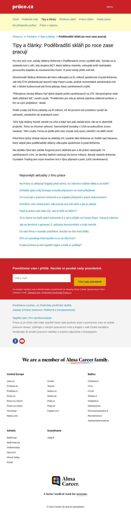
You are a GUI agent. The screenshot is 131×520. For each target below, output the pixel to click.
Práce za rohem (15, 406)
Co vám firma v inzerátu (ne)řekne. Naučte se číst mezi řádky (54, 231)
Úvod (16, 19)
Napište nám (20, 317)
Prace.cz (18, 36)
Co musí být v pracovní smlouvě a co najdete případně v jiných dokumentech (63, 197)
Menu (112, 7)
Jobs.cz (10, 381)
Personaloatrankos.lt (98, 411)
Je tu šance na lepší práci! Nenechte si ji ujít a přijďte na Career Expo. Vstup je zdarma (68, 217)
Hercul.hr (11, 452)
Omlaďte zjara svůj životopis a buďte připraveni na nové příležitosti (57, 190)
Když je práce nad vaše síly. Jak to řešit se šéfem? (48, 210)
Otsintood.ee (94, 406)
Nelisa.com (12, 416)
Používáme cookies (24, 305)
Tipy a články (48, 19)
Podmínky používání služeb (55, 305)
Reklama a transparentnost (59, 309)
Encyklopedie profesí (24, 25)
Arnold (50, 381)
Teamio (50, 386)
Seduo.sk (51, 396)
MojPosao (12, 437)
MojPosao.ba (13, 442)
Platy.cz (51, 401)
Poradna (32, 36)
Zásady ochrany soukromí (27, 309)
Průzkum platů (67, 19)
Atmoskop (12, 411)
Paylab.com (53, 411)
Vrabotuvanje (13, 447)
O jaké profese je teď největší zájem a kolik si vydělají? (50, 245)
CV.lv (90, 386)
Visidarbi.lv (93, 401)
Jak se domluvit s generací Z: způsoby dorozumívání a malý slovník (57, 224)
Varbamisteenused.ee (98, 420)
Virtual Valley (13, 457)
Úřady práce (104, 19)
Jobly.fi (50, 437)
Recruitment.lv (95, 416)
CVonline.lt (93, 381)
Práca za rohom (15, 401)
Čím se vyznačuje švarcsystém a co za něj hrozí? (47, 238)
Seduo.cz (51, 391)
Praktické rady (30, 19)
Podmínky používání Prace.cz (56, 292)
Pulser (10, 462)
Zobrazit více (34, 292)
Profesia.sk (12, 386)
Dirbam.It (92, 396)
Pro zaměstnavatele (40, 317)
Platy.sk (51, 406)
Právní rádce (86, 19)
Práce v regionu (48, 25)
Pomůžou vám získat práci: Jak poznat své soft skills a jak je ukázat (57, 204)
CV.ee (91, 391)
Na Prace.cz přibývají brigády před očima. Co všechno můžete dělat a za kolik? (64, 183)
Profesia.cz (12, 391)
